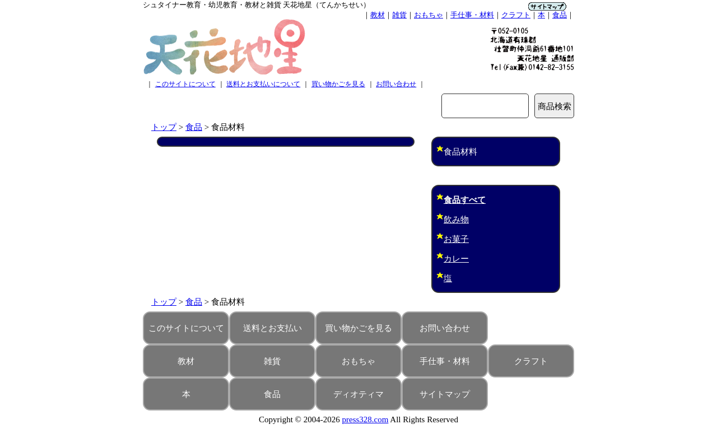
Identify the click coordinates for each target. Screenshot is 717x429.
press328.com (365, 419)
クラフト (515, 15)
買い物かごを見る (338, 84)
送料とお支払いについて (263, 84)
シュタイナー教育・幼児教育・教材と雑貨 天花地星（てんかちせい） (256, 5)
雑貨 (399, 15)
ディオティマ (358, 394)
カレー (456, 258)
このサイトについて (185, 84)
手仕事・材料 (472, 15)
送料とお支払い (272, 328)
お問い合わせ (396, 84)
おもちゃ (428, 15)
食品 (559, 15)
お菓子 (456, 239)
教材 (377, 15)
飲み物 (456, 219)
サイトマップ (445, 394)
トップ (163, 127)
